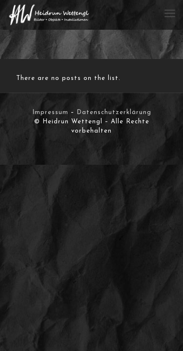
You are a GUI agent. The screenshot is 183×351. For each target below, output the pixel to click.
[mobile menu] (170, 14)
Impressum (50, 112)
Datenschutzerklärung (114, 112)
